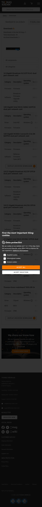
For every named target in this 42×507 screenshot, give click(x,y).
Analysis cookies (12, 262)
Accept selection (21, 272)
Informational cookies (14, 258)
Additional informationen (20, 250)
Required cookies (12, 255)
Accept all (21, 267)
